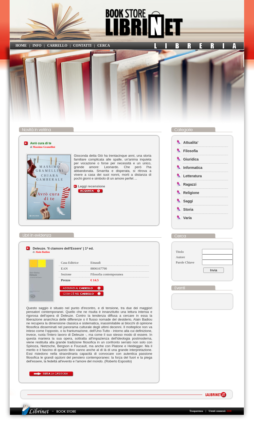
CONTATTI (82, 45)
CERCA (103, 45)
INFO (36, 45)
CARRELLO (57, 45)
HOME (21, 45)
